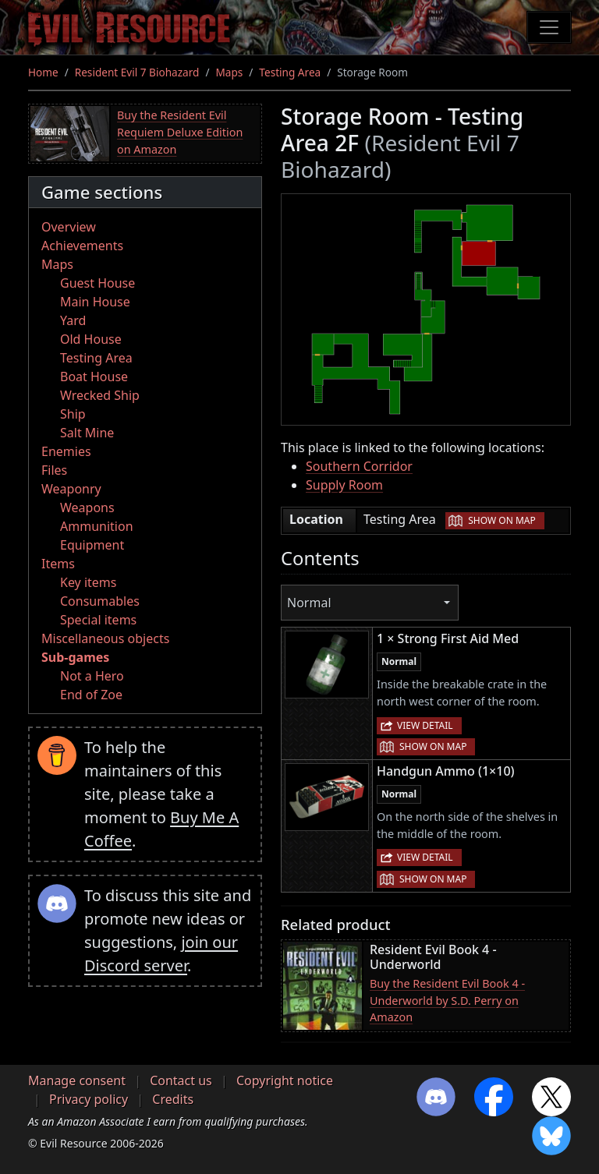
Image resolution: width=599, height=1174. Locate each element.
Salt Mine (87, 432)
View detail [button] (425, 725)
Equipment (92, 544)
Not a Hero (92, 675)
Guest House (97, 283)
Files (54, 470)
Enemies (66, 451)
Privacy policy (88, 1099)
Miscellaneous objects (105, 638)
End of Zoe (91, 694)
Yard (73, 320)
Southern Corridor (359, 466)
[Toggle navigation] (549, 27)
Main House (95, 301)
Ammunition (96, 526)
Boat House (94, 376)
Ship (73, 414)
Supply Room (344, 484)
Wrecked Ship (100, 395)
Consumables (100, 601)
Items (58, 563)
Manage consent (77, 1080)
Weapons (87, 507)
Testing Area (290, 72)
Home (43, 72)
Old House (91, 339)
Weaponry (71, 488)
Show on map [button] (501, 520)
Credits (172, 1099)
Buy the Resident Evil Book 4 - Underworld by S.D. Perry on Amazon (447, 1000)
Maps (229, 72)
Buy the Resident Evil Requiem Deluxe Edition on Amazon (180, 132)
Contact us (181, 1080)
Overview (68, 226)
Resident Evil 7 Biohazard (137, 72)
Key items (88, 582)
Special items (98, 619)
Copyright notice (284, 1080)
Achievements (82, 245)
